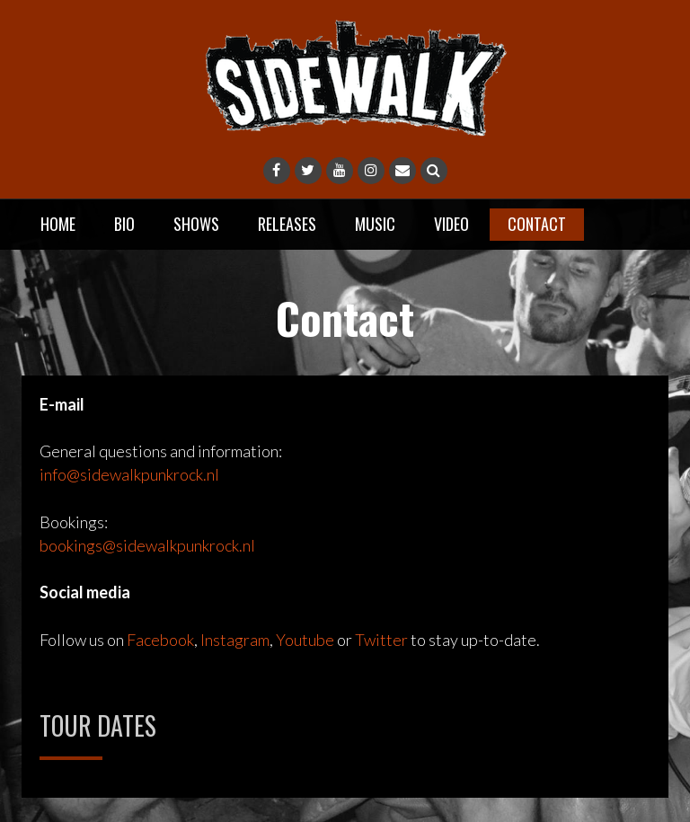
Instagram (235, 640)
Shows (196, 223)
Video (451, 223)
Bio (124, 223)
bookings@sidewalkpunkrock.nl (147, 545)
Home (57, 223)
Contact (537, 223)
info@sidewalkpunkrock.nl (129, 474)
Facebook (160, 640)
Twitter (381, 640)
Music (375, 223)
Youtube (305, 640)
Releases (287, 223)
